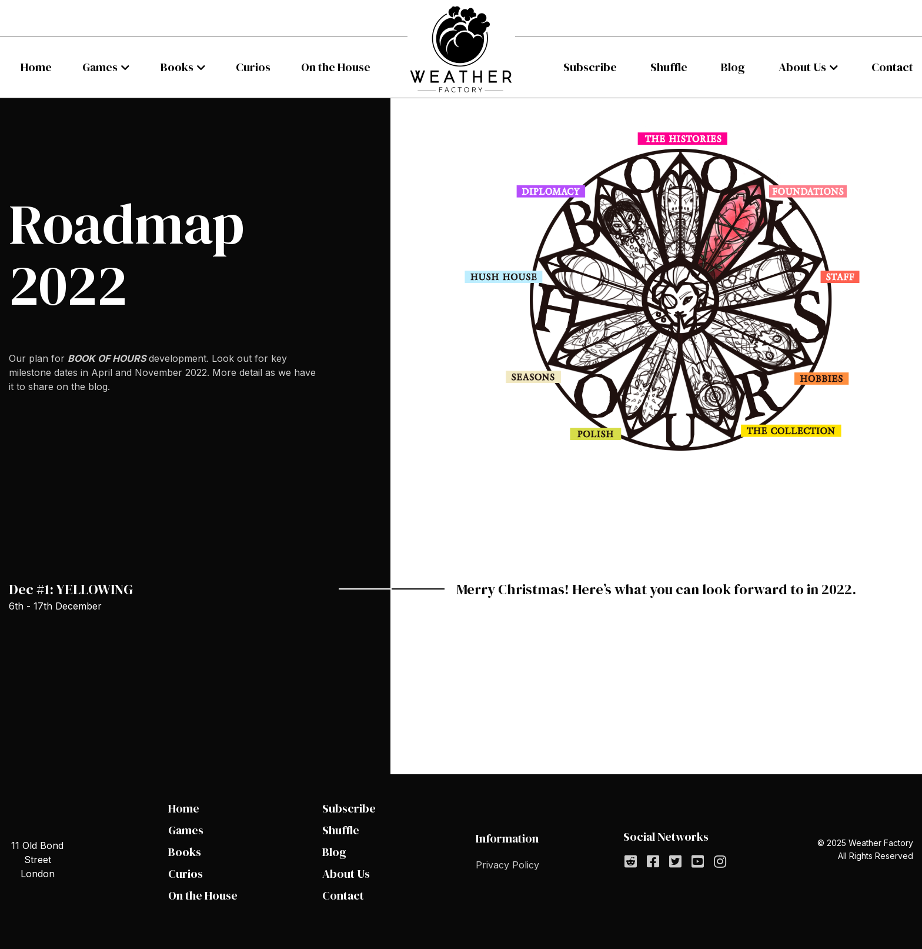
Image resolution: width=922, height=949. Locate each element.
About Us (802, 67)
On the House (335, 67)
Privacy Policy (507, 865)
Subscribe (590, 67)
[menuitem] (36, 67)
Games (100, 67)
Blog (733, 67)
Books (177, 67)
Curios (253, 67)
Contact (892, 67)
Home (36, 67)
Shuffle (668, 67)
